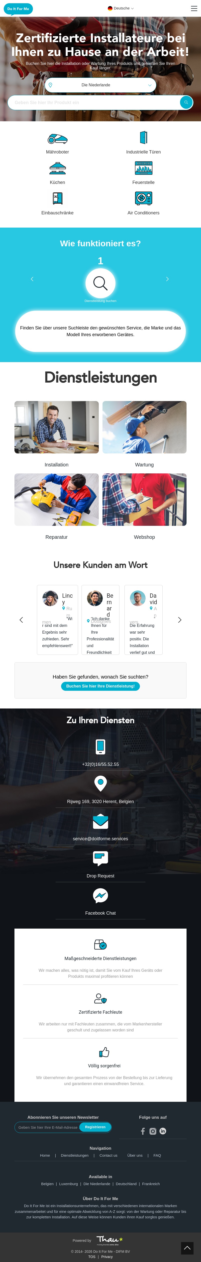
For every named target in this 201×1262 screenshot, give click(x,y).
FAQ (157, 1155)
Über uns (140, 1155)
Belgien (50, 1184)
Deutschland (129, 1184)
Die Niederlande (100, 1184)
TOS (92, 1257)
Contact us (108, 1155)
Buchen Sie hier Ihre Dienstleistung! (100, 686)
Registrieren (95, 1127)
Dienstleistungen (80, 1155)
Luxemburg (71, 1184)
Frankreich (151, 1184)
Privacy (107, 1257)
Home (50, 1155)
